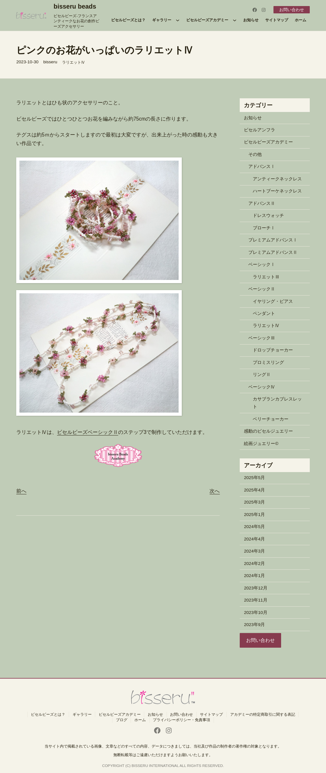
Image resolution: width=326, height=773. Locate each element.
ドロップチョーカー (273, 350)
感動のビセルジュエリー (268, 431)
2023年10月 (255, 612)
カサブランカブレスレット (277, 403)
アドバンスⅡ (261, 203)
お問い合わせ (290, 9)
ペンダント (264, 313)
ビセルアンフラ (259, 130)
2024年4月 (254, 539)
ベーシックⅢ (261, 338)
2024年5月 (254, 526)
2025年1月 (254, 514)
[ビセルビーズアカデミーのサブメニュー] (235, 20)
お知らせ (253, 117)
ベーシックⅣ (261, 387)
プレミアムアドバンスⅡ (272, 252)
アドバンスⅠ (261, 166)
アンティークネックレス (277, 179)
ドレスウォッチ (268, 215)
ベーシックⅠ (261, 264)
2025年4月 (254, 490)
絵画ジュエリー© (261, 443)
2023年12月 (255, 588)
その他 (255, 154)
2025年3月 (254, 502)
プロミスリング (268, 362)
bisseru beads (74, 6)
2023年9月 (254, 624)
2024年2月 (254, 563)
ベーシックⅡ (261, 289)
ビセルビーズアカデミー (268, 142)
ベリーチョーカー (270, 419)
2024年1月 (254, 575)
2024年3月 (254, 551)
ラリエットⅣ (73, 62)
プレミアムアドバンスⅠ (272, 240)
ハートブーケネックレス (277, 191)
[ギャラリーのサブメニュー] (178, 20)
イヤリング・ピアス (273, 301)
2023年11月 (255, 600)
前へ (21, 491)
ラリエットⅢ (266, 277)
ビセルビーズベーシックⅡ (87, 432)
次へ (214, 491)
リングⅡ (262, 374)
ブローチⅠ (264, 228)
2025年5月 (254, 477)
